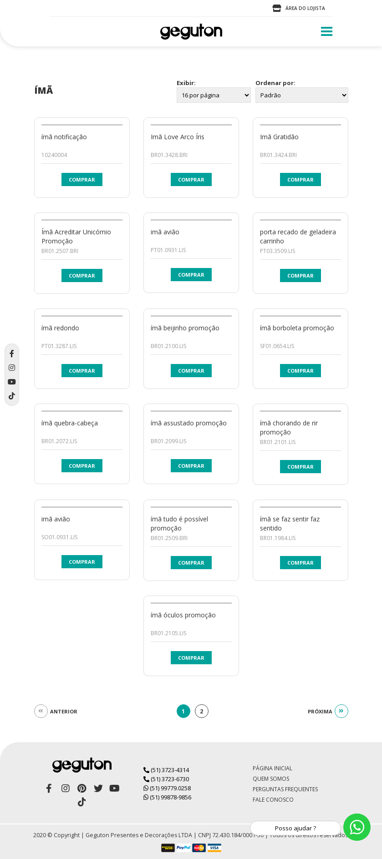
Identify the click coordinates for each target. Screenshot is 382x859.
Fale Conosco (273, 799)
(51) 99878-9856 (167, 797)
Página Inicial (272, 768)
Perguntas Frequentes (285, 789)
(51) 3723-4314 (166, 770)
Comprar (82, 179)
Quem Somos (271, 779)
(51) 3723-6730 (166, 779)
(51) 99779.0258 (167, 788)
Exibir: (186, 83)
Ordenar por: (275, 83)
